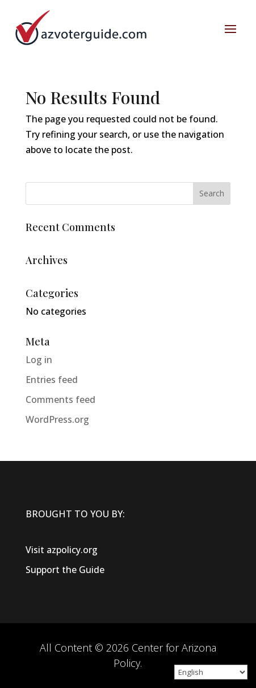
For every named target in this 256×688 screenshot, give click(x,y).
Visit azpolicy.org (62, 549)
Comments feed (60, 399)
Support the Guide (65, 569)
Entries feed (52, 379)
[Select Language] (210, 672)
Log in (39, 359)
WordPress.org (57, 419)
